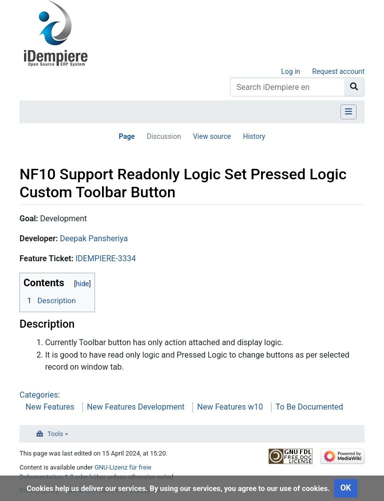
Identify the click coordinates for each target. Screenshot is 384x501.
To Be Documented (309, 407)
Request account (338, 71)
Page (126, 136)
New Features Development (135, 407)
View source (212, 136)
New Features (50, 407)
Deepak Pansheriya (94, 238)
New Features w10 (230, 407)
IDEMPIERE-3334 (106, 258)
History (254, 136)
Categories (39, 395)
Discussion (163, 136)
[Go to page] (354, 86)
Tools (55, 434)
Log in (290, 71)
